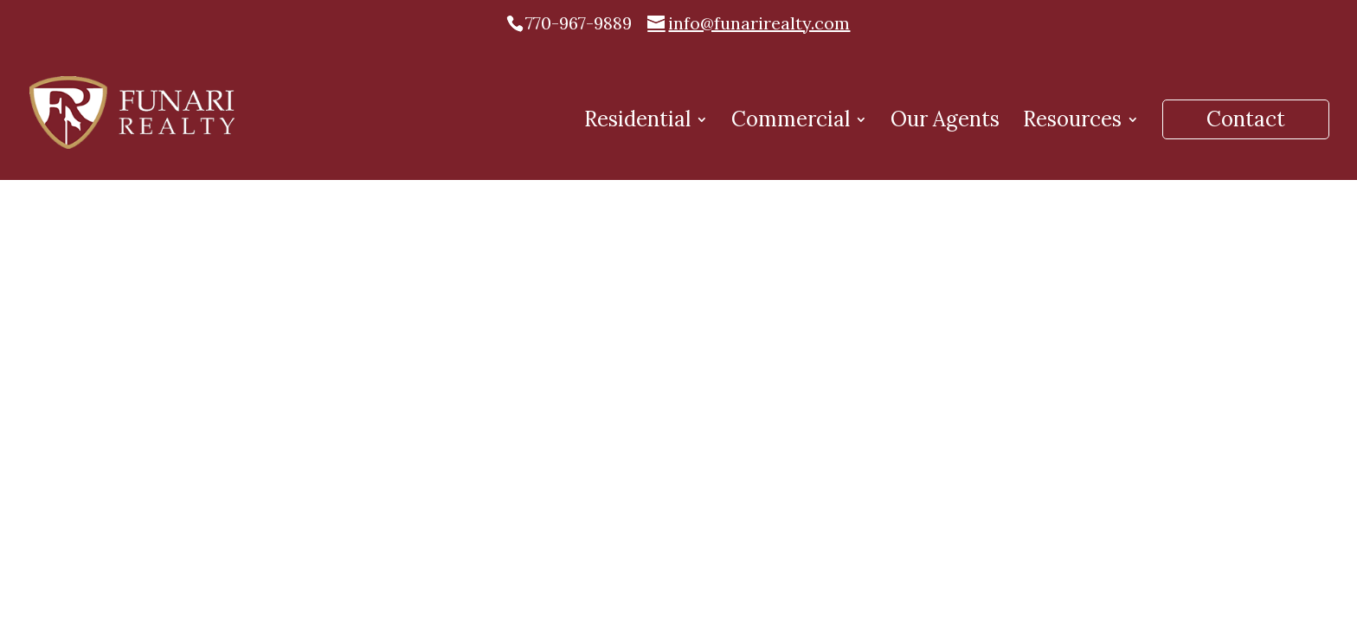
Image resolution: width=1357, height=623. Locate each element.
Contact (1245, 119)
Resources (1072, 122)
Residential (637, 122)
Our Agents (945, 122)
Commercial (790, 122)
